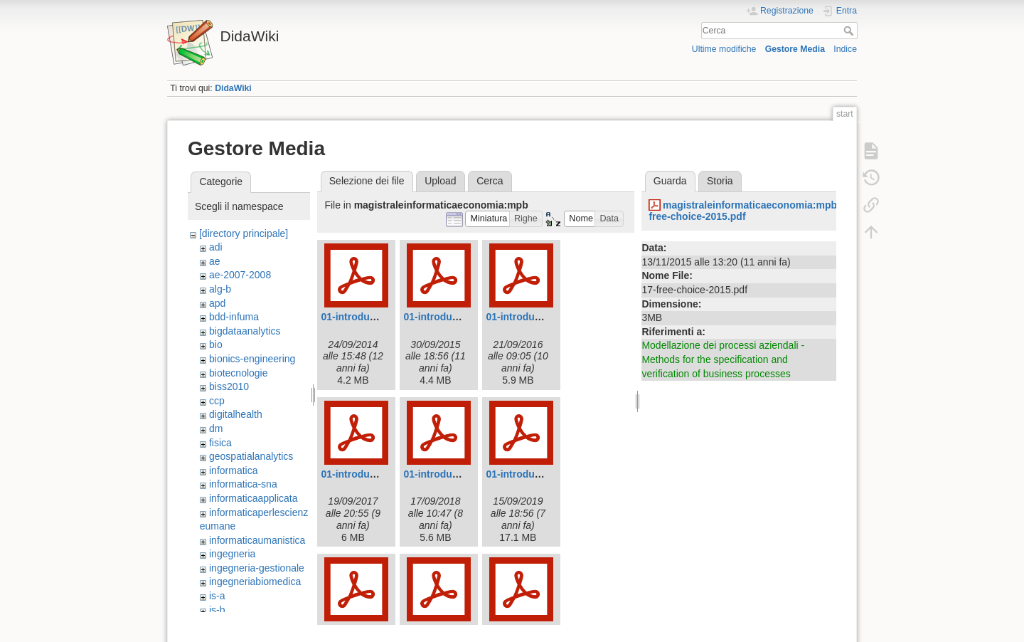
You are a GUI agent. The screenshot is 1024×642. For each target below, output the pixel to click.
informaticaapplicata (253, 498)
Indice (845, 49)
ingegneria (232, 553)
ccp (217, 400)
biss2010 (229, 386)
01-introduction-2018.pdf (461, 474)
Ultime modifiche (724, 49)
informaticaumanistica (257, 540)
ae (214, 261)
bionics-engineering (252, 358)
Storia (720, 180)
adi (216, 247)
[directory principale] (243, 233)
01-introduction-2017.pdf (379, 474)
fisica (220, 442)
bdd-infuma (234, 316)
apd (217, 303)
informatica (233, 470)
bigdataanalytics (244, 331)
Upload (440, 180)
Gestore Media (795, 49)
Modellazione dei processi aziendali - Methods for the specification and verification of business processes (722, 359)
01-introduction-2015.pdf (461, 316)
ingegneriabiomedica (255, 581)
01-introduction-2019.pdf (544, 474)
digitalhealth (235, 414)
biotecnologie (238, 373)
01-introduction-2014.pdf (379, 316)
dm (216, 428)
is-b (217, 610)
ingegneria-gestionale (256, 568)
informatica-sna (243, 484)
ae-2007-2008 (240, 274)
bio (216, 344)
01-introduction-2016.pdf (544, 316)
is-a (217, 595)
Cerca (850, 31)
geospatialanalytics (251, 456)
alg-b (220, 289)
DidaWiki (233, 88)
